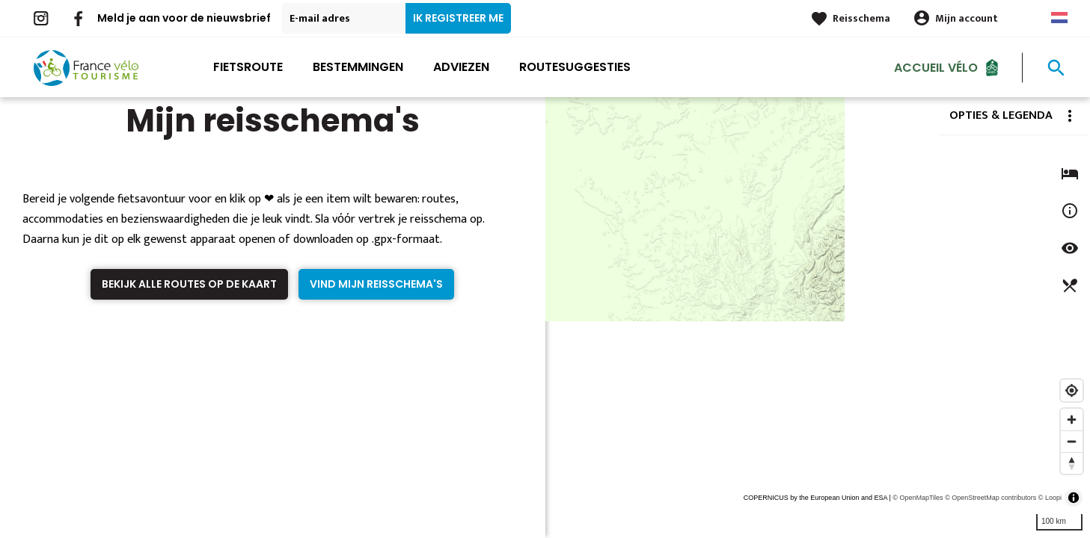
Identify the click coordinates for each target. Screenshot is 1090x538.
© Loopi (1050, 497)
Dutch (1059, 17)
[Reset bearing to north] (1072, 463)
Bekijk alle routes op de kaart (189, 283)
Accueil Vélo (936, 66)
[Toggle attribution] (1074, 498)
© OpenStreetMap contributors (990, 497)
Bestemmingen (358, 66)
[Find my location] (1072, 390)
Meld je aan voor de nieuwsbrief (184, 17)
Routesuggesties (575, 66)
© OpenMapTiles (917, 497)
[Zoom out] (1072, 441)
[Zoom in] (1072, 419)
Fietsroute (248, 66)
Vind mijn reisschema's (376, 283)
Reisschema (861, 18)
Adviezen (461, 66)
